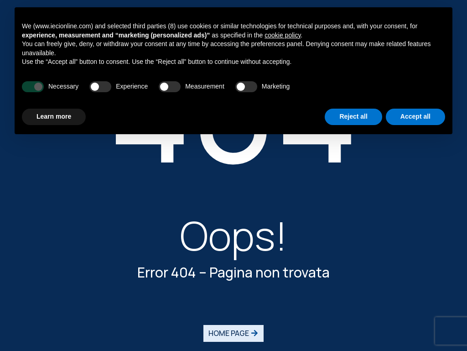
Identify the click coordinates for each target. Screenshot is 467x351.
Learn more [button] (53, 116)
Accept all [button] (415, 116)
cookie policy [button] (283, 35)
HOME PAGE (228, 333)
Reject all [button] (353, 116)
